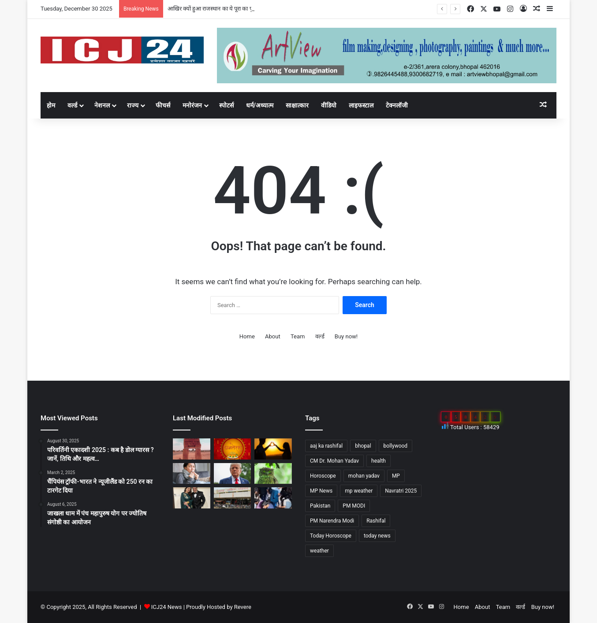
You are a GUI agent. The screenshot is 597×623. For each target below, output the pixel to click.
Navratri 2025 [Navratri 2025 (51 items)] (401, 491)
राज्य (132, 105)
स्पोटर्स (226, 105)
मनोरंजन (192, 105)
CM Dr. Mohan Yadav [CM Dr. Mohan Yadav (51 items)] (334, 461)
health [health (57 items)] (378, 461)
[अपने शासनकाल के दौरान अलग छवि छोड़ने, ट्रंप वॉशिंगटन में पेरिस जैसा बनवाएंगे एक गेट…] (232, 473)
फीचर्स (163, 105)
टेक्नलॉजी (397, 105)
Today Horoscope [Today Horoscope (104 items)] (330, 536)
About (272, 336)
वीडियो (328, 105)
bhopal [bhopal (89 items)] (363, 446)
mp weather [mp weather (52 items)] (359, 491)
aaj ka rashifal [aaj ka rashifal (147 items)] (326, 446)
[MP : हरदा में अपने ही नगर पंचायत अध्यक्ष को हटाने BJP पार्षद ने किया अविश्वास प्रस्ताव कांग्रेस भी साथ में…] (232, 497)
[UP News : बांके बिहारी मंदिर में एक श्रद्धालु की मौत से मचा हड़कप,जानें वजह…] (273, 497)
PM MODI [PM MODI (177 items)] (354, 506)
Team (298, 336)
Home (247, 336)
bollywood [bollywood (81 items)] (396, 446)
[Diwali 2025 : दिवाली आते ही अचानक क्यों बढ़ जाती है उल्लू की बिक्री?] (273, 473)
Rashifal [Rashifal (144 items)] (375, 521)
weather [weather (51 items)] (319, 551)
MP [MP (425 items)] (396, 476)
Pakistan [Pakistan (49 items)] (320, 506)
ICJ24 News (167, 607)
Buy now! (346, 336)
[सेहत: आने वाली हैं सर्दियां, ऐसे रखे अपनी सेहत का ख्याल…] (191, 473)
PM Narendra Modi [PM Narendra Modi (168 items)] (332, 521)
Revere (242, 607)
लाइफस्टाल (361, 105)
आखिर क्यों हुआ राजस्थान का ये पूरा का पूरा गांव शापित (223, 8)
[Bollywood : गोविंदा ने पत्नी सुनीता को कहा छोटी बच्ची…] (191, 497)
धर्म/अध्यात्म (259, 105)
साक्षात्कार (297, 105)
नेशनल (102, 105)
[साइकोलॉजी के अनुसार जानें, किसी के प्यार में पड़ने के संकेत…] (273, 449)
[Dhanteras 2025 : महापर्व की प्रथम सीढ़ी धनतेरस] (232, 449)
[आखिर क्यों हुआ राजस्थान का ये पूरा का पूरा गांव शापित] (191, 449)
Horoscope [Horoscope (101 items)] (323, 476)
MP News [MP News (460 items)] (321, 491)
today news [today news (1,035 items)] (377, 536)
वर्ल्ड (72, 105)
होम (51, 105)
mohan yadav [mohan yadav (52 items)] (364, 476)
